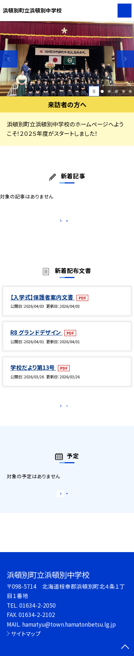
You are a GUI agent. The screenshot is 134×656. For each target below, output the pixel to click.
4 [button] (123, 91)
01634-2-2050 (37, 605)
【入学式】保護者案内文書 (42, 304)
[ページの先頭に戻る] (125, 647)
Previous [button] (9, 59)
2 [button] (109, 91)
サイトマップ (26, 633)
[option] (67, 59)
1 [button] (102, 91)
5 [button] (130, 91)
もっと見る (63, 222)
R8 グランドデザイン (36, 340)
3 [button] (116, 91)
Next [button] (125, 59)
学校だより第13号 (33, 375)
